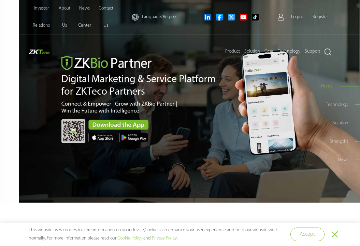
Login (296, 16)
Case (268, 51)
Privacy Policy (164, 238)
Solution (252, 51)
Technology (289, 51)
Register (320, 16)
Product (232, 51)
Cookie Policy (129, 238)
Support (312, 51)
